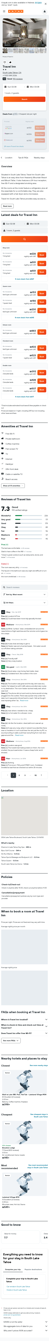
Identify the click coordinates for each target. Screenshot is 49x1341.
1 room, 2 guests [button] (12, 93)
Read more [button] (24, 700)
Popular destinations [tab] (33, 1269)
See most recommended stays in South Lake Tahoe (37, 1166)
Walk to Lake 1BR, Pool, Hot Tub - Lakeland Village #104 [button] (24, 1094)
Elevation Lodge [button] (8, 1148)
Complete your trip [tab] (13, 1269)
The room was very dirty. (14, 567)
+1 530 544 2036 (10, 75)
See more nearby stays (39, 1065)
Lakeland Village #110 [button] (10, 1197)
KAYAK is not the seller (26, 1321)
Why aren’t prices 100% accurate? (26, 1330)
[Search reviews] (26, 587)
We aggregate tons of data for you (26, 1326)
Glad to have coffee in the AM (16, 551)
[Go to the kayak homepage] (15, 11)
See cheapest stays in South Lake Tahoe (39, 1115)
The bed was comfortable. (15, 548)
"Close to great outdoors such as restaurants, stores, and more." (22, 556)
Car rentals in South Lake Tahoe (18, 1286)
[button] (46, 4)
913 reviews (18, 79)
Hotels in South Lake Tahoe (17, 1290)
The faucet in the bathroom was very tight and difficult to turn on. (24, 572)
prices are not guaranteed (12, 1315)
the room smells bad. (13, 576)
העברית (38, 2)
